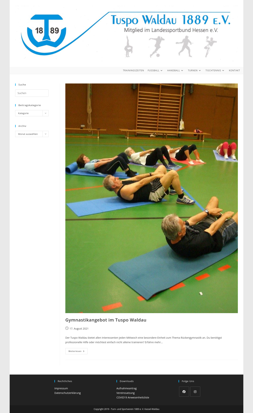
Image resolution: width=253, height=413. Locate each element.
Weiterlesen (78, 351)
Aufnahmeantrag (126, 388)
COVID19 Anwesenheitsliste (132, 397)
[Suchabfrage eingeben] (32, 93)
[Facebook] (184, 392)
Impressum (61, 388)
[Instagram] (195, 392)
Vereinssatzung (125, 393)
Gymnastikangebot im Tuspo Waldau (105, 320)
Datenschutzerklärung (67, 393)
